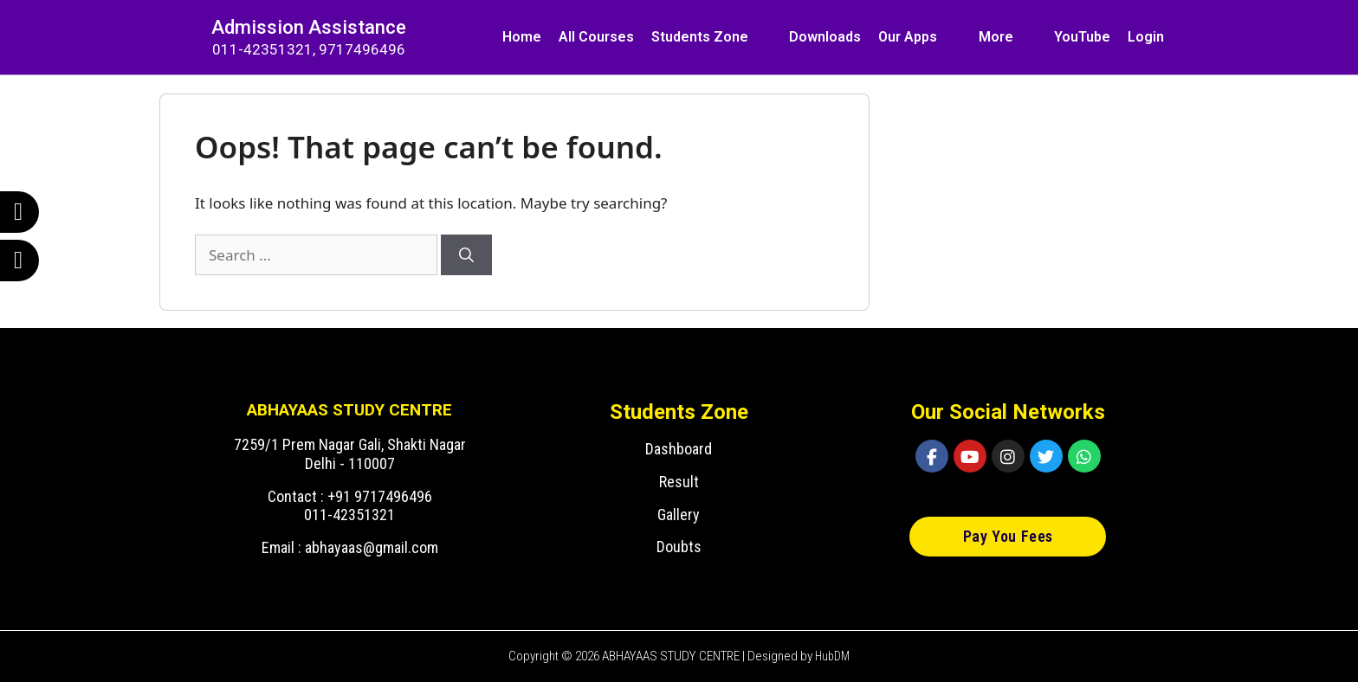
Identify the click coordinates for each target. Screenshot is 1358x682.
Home (521, 37)
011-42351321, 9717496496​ (308, 49)
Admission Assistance (308, 27)
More (996, 37)
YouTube (1082, 37)
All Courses (596, 37)
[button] (1007, 537)
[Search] (466, 255)
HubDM (832, 656)
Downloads (825, 37)
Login (1146, 37)
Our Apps (907, 37)
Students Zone (699, 37)
